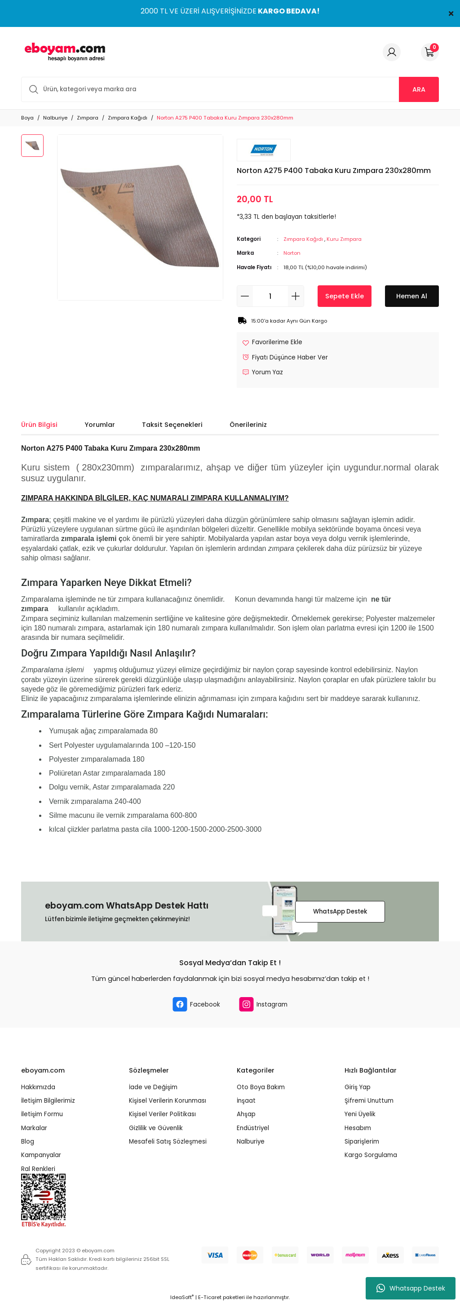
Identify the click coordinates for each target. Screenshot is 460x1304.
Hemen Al (411, 296)
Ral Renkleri (38, 1169)
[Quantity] (270, 296)
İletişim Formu (42, 1114)
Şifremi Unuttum (369, 1100)
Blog (27, 1141)
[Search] (230, 89)
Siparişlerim (362, 1141)
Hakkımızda (38, 1087)
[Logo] (63, 52)
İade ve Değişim (153, 1087)
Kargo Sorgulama (371, 1155)
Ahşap (246, 1114)
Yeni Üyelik (360, 1114)
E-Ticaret (209, 1297)
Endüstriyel (253, 1128)
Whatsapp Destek (410, 1288)
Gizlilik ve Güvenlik (156, 1128)
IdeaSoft (182, 1297)
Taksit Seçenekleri (172, 424)
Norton (292, 253)
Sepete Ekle (344, 296)
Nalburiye (251, 1141)
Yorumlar (99, 424)
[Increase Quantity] (296, 296)
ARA (418, 89)
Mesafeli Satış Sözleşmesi (168, 1141)
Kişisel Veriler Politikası (162, 1114)
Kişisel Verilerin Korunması (167, 1100)
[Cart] (430, 52)
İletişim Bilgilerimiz (48, 1100)
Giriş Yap (358, 1087)
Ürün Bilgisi (39, 424)
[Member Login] (392, 52)
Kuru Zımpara (344, 239)
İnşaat (246, 1100)
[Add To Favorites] (272, 342)
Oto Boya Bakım (261, 1087)
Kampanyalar (41, 1155)
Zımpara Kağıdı (303, 239)
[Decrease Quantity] (245, 296)
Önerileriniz (248, 424)
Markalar (34, 1128)
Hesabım (358, 1128)
